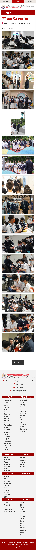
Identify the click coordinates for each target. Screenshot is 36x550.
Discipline (23, 431)
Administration (26, 397)
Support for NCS (22, 465)
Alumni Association (7, 469)
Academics (26, 454)
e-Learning (10, 473)
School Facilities (7, 428)
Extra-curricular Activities (23, 411)
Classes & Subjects (7, 437)
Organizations (10, 454)
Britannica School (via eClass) (7, 483)
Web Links (23, 530)
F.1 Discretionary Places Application (10, 509)
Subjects (23, 457)
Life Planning (23, 423)
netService (26, 499)
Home (5, 23)
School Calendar (23, 534)
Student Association (7, 458)
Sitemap (4, 542)
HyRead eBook (6, 477)
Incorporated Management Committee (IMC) (8, 444)
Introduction (8, 400)
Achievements (26, 473)
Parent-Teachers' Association (7, 464)
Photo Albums (22, 526)
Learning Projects (23, 461)
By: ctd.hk (18, 547)
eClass (30, 2)
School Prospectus (7, 504)
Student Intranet (22, 510)
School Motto (6, 404)
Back (19, 362)
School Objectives (7, 413)
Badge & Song (6, 408)
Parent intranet (22, 515)
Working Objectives (23, 405)
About (10, 397)
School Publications (8, 424)
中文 (18, 2)
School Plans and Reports (7, 418)
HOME (6, 2)
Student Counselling (23, 428)
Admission (10, 499)
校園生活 (13, 23)
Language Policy (7, 433)
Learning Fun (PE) (7, 491)
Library (22, 518)
